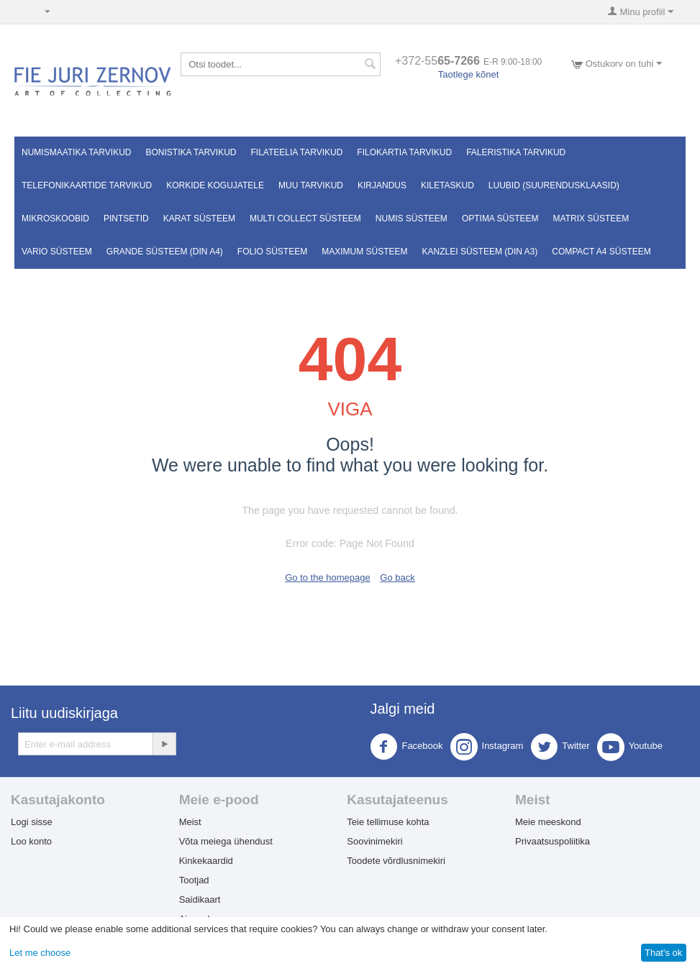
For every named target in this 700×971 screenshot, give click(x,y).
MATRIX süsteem (591, 218)
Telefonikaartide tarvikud (87, 185)
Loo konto (31, 841)
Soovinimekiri (374, 841)
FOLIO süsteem (272, 252)
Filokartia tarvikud (404, 152)
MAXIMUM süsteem (364, 252)
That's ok (663, 952)
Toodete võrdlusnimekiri (396, 860)
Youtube (630, 746)
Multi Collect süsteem (305, 218)
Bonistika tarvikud (190, 152)
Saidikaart (200, 899)
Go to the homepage (328, 577)
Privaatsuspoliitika (552, 841)
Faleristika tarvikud (515, 152)
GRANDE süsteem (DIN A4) (164, 252)
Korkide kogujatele (215, 185)
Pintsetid (126, 218)
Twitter (559, 746)
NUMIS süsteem (411, 218)
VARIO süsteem (57, 252)
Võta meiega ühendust (226, 841)
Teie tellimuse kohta (388, 821)
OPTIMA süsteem (500, 218)
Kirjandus (382, 185)
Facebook (406, 746)
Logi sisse (32, 821)
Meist (190, 821)
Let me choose (40, 952)
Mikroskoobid (55, 218)
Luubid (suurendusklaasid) (553, 185)
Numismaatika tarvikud (76, 152)
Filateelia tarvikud (297, 152)
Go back (397, 577)
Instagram (487, 746)
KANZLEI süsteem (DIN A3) (480, 252)
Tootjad (194, 880)
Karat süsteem (199, 218)
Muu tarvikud (310, 185)
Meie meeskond (548, 821)
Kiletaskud (447, 185)
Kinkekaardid (206, 860)
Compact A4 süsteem (601, 252)
